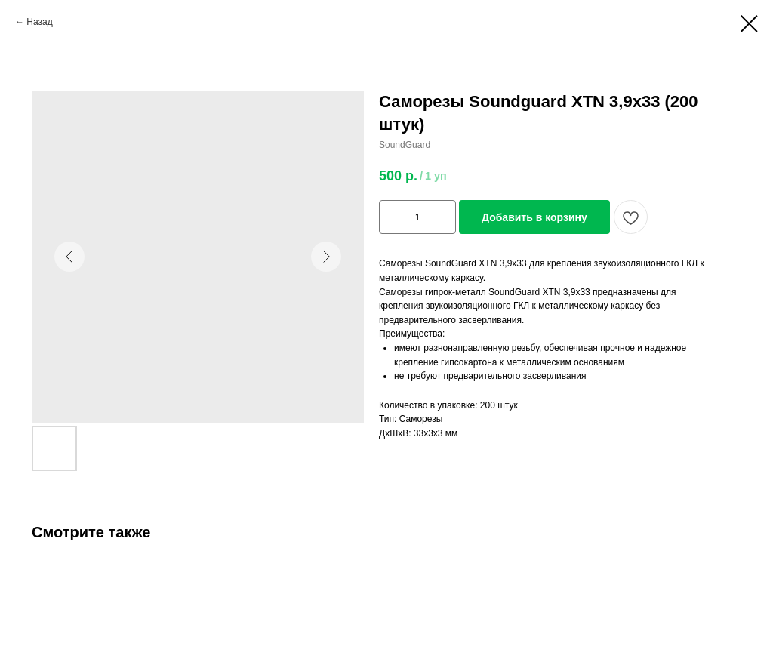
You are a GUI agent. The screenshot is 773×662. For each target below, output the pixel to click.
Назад (39, 22)
